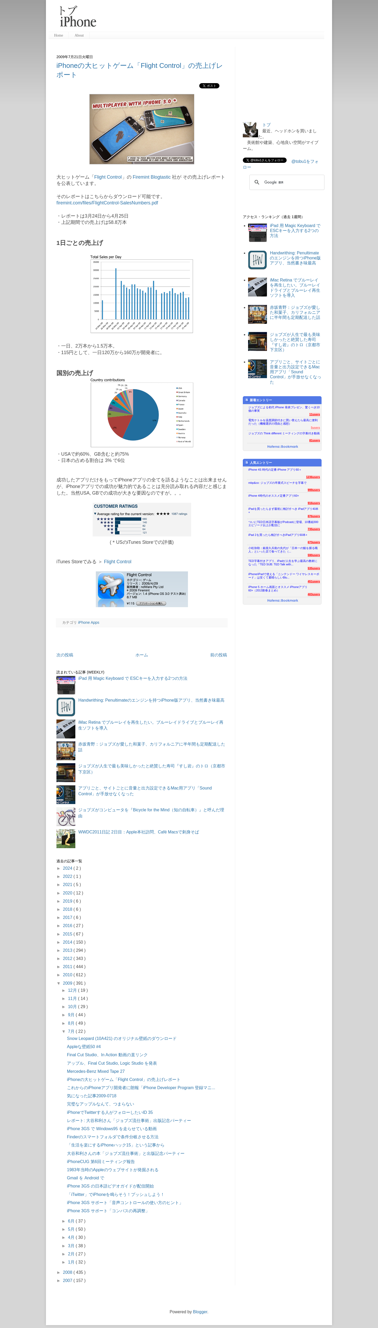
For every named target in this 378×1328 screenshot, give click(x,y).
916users (314, 503)
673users (314, 542)
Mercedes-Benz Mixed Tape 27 (96, 1071)
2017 (68, 917)
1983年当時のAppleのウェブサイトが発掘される (113, 1170)
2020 (68, 893)
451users (314, 581)
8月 (72, 1023)
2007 (68, 1280)
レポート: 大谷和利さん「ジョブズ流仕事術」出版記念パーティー (129, 1120)
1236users (313, 477)
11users (314, 414)
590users (314, 555)
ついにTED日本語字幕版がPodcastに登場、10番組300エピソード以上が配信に (283, 523)
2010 (68, 975)
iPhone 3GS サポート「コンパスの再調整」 (108, 1211)
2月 (72, 1254)
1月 (72, 1262)
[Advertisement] (212, 18)
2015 (68, 934)
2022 (68, 876)
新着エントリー (258, 400)
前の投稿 (218, 655)
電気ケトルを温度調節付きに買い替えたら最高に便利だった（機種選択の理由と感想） (283, 422)
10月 (73, 1006)
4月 (72, 1237)
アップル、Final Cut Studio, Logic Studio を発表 (112, 1063)
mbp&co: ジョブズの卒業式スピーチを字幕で (277, 482)
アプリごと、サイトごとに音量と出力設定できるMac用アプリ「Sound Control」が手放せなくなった (295, 372)
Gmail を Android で (85, 1178)
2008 (68, 1272)
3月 (72, 1246)
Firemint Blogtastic (152, 177)
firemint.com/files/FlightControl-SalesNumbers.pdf (107, 202)
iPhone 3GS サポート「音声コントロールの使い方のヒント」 (125, 1202)
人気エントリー (258, 463)
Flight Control (108, 177)
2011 (68, 966)
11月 (73, 998)
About (79, 35)
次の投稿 (64, 655)
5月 (72, 1229)
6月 (72, 1221)
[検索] (286, 182)
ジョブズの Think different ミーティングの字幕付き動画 (284, 433)
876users (314, 516)
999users (314, 489)
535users (314, 568)
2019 (68, 901)
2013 (68, 950)
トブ (266, 125)
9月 (72, 1015)
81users (314, 440)
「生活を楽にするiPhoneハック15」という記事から (116, 1145)
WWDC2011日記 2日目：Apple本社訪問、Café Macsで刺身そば (138, 832)
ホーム (141, 655)
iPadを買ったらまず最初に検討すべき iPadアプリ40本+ (283, 510)
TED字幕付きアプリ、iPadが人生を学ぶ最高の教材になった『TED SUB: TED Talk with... (282, 562)
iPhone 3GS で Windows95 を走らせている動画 (112, 1128)
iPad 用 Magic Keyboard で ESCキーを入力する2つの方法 (132, 678)
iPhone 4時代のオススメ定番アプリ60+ (273, 495)
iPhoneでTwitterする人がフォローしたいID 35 (110, 1112)
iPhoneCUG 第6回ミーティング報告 (101, 1161)
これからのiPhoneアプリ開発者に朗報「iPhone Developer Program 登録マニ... (141, 1087)
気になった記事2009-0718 (92, 1096)
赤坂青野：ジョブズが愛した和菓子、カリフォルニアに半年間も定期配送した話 (295, 312)
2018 (68, 909)
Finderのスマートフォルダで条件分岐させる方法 (113, 1137)
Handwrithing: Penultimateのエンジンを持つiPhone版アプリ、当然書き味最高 (151, 700)
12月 (73, 990)
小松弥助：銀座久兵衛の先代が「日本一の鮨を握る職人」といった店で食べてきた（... (283, 549)
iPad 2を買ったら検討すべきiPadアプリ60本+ (277, 534)
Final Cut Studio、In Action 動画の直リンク (107, 1055)
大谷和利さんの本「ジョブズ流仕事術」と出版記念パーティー (126, 1153)
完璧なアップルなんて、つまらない (100, 1104)
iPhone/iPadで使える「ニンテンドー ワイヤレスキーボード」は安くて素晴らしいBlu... (283, 575)
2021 (68, 884)
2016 (68, 925)
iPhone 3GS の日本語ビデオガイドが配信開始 (110, 1186)
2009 (68, 983)
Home (58, 35)
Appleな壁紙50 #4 (84, 1046)
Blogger (200, 1312)
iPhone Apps (88, 622)
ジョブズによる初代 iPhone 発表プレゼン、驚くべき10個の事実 (284, 409)
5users (315, 427)
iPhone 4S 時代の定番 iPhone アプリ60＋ (275, 469)
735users (314, 529)
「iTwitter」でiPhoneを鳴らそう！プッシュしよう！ (116, 1194)
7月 (72, 1031)
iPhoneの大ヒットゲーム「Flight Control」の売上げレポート (124, 1079)
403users (314, 594)
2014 (68, 942)
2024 (68, 868)
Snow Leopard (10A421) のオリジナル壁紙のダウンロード (122, 1038)
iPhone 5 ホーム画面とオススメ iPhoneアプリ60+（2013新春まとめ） (277, 588)
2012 (68, 958)
